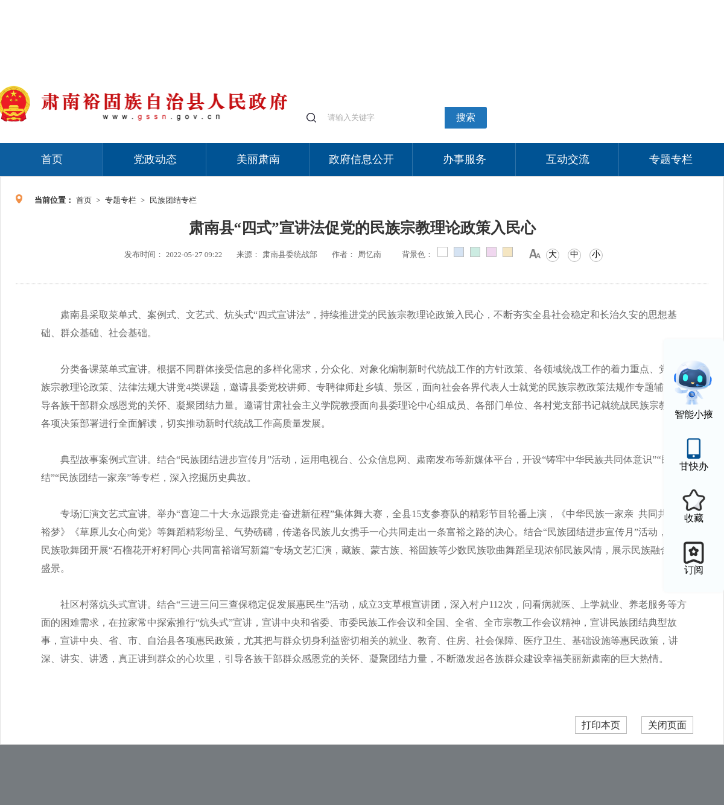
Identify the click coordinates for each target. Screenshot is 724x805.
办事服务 (464, 159)
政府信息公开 (361, 159)
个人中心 (531, 6)
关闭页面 (667, 725)
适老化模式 (580, 6)
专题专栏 (671, 159)
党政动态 (155, 159)
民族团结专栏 (173, 200)
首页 (52, 159)
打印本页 (601, 725)
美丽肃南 (258, 159)
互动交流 (567, 159)
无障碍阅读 (635, 6)
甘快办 (693, 466)
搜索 (465, 117)
